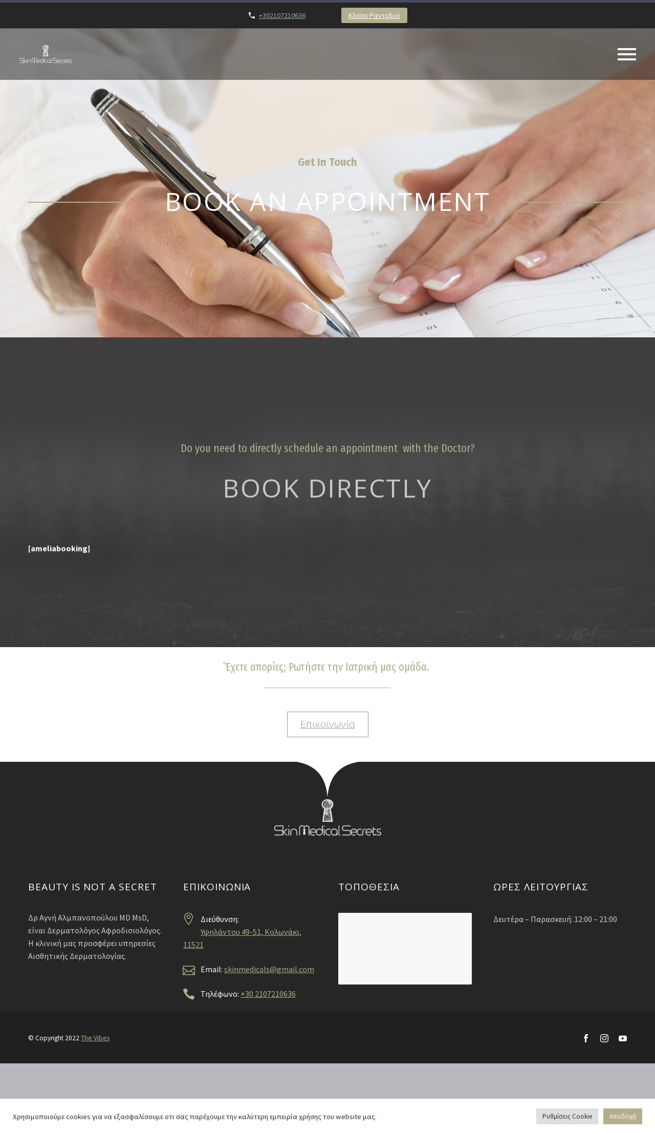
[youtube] (623, 1038)
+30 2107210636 (268, 994)
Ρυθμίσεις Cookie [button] (567, 1116)
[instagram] (604, 1038)
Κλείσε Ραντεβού (374, 15)
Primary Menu (627, 54)
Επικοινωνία (327, 724)
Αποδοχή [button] (622, 1116)
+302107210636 (282, 15)
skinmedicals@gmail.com (269, 969)
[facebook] (586, 1038)
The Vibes (95, 1038)
